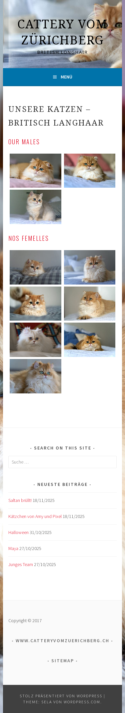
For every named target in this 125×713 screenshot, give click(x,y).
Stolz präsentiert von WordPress (61, 695)
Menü (66, 77)
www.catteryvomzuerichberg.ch (62, 641)
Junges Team (20, 564)
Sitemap (62, 661)
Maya (13, 548)
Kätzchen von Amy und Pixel (35, 516)
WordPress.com (82, 701)
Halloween (18, 532)
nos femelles (28, 238)
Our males (24, 141)
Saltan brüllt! (20, 500)
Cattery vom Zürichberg (62, 32)
